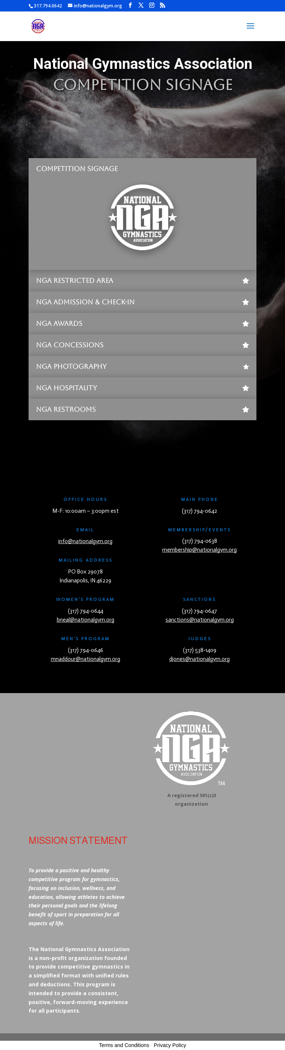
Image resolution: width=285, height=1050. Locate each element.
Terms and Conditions (124, 1045)
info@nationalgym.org (85, 541)
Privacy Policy (170, 1045)
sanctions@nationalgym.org (200, 619)
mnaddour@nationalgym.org (85, 659)
